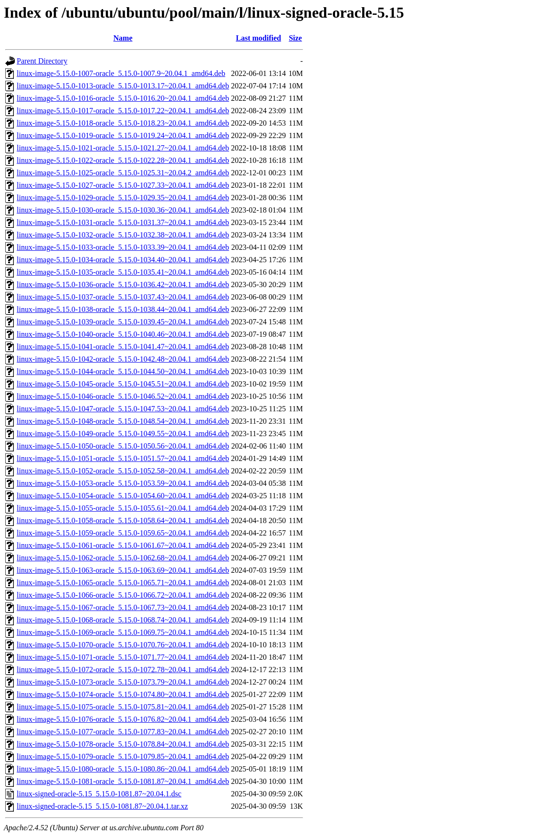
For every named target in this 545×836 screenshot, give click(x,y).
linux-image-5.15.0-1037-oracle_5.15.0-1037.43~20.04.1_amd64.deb (123, 297)
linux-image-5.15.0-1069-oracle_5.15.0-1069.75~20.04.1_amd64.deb (123, 632)
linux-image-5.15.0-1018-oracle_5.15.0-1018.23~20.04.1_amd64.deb (123, 123)
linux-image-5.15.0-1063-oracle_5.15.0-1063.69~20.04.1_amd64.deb (123, 570)
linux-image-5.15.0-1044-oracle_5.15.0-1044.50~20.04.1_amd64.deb (123, 371)
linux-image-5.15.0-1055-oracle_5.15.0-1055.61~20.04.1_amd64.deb (123, 508)
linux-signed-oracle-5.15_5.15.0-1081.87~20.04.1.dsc (99, 794)
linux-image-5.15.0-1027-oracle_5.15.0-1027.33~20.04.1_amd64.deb (123, 185)
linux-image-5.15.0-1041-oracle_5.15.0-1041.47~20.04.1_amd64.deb (123, 347)
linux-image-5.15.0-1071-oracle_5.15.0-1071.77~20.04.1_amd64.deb (123, 657)
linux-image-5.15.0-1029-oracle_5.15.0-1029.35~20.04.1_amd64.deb (123, 197)
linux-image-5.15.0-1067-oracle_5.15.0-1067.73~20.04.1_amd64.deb (123, 607)
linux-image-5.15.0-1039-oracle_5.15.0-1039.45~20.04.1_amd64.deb (123, 322)
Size (295, 38)
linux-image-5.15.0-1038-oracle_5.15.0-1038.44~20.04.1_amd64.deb (123, 309)
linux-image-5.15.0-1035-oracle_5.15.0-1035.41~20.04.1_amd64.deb (123, 272)
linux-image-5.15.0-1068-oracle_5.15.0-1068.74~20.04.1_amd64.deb (123, 620)
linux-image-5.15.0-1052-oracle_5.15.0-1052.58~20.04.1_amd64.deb (123, 471)
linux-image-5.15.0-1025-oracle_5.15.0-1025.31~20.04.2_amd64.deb (123, 173)
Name (123, 38)
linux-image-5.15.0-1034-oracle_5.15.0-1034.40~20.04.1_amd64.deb (123, 260)
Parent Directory (42, 61)
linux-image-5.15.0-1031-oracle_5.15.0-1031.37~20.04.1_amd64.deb (123, 222)
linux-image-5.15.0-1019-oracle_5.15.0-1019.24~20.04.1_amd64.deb (123, 135)
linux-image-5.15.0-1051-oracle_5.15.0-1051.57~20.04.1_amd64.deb (123, 458)
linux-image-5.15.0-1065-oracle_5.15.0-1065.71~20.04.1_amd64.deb (123, 583)
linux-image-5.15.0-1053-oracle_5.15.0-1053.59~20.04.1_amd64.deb (123, 483)
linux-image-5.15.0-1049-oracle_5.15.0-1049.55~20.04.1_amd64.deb (123, 433)
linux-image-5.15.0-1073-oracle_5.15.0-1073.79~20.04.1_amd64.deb (123, 682)
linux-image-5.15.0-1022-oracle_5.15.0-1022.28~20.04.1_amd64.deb (123, 160)
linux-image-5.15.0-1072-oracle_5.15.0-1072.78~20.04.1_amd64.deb (123, 669)
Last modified (258, 38)
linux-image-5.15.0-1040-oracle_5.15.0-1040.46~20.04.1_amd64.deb (123, 334)
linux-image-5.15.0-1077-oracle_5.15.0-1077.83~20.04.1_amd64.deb (123, 732)
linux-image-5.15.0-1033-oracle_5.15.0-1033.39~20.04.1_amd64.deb (123, 247)
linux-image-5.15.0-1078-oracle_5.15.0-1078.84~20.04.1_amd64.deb (123, 744)
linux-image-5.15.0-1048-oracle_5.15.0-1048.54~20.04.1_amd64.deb (123, 421)
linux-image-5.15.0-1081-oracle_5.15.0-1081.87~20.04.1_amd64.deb (123, 781)
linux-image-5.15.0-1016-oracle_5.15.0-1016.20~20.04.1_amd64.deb (123, 98)
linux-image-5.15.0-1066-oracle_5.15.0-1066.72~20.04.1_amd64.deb (123, 595)
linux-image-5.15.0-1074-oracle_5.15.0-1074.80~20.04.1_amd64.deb (123, 694)
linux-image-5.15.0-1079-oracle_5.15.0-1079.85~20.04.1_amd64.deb (123, 756)
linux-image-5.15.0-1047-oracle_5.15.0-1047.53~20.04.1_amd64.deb (123, 409)
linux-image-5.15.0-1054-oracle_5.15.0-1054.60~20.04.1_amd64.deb (123, 496)
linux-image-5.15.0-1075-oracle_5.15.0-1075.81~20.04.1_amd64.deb (123, 707)
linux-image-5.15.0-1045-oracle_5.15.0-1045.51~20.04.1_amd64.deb (123, 384)
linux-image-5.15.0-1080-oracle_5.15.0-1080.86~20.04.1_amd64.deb (123, 769)
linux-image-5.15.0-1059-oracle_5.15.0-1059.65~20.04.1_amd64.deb (123, 533)
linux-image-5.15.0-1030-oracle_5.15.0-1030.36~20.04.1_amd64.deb (123, 210)
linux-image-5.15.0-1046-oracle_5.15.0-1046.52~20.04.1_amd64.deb (123, 396)
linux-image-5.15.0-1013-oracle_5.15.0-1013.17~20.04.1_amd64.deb (123, 86)
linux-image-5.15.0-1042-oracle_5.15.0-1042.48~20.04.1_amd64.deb (123, 359)
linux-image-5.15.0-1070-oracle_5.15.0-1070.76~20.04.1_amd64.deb (123, 645)
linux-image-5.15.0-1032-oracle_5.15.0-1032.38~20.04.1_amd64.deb (123, 235)
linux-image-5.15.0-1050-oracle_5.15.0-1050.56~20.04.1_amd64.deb (123, 446)
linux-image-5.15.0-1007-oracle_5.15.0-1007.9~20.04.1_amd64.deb (121, 73)
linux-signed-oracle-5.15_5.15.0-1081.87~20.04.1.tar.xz (102, 806)
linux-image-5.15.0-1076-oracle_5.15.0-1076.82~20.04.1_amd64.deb (123, 719)
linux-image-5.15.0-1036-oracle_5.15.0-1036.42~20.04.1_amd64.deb (123, 284)
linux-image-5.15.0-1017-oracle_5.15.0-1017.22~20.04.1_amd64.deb (123, 111)
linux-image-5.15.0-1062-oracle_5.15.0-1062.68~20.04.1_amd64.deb (123, 558)
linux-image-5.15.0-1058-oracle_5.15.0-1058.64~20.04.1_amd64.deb (123, 520)
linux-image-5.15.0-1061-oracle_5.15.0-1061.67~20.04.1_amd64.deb (123, 545)
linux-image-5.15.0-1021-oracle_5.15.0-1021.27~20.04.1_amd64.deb (123, 148)
